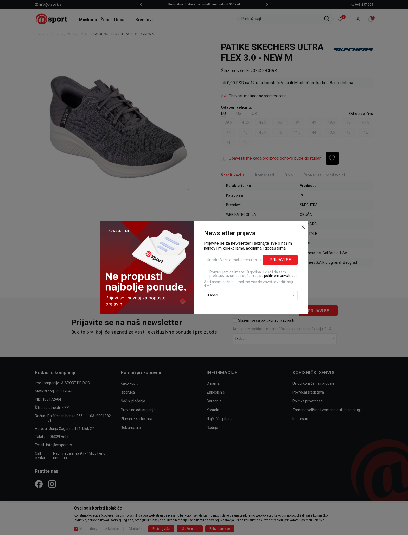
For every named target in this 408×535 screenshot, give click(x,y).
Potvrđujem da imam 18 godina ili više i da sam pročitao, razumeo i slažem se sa (253, 274)
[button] (302, 226)
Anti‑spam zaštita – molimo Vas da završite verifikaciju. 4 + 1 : (249, 283)
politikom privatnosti (280, 276)
